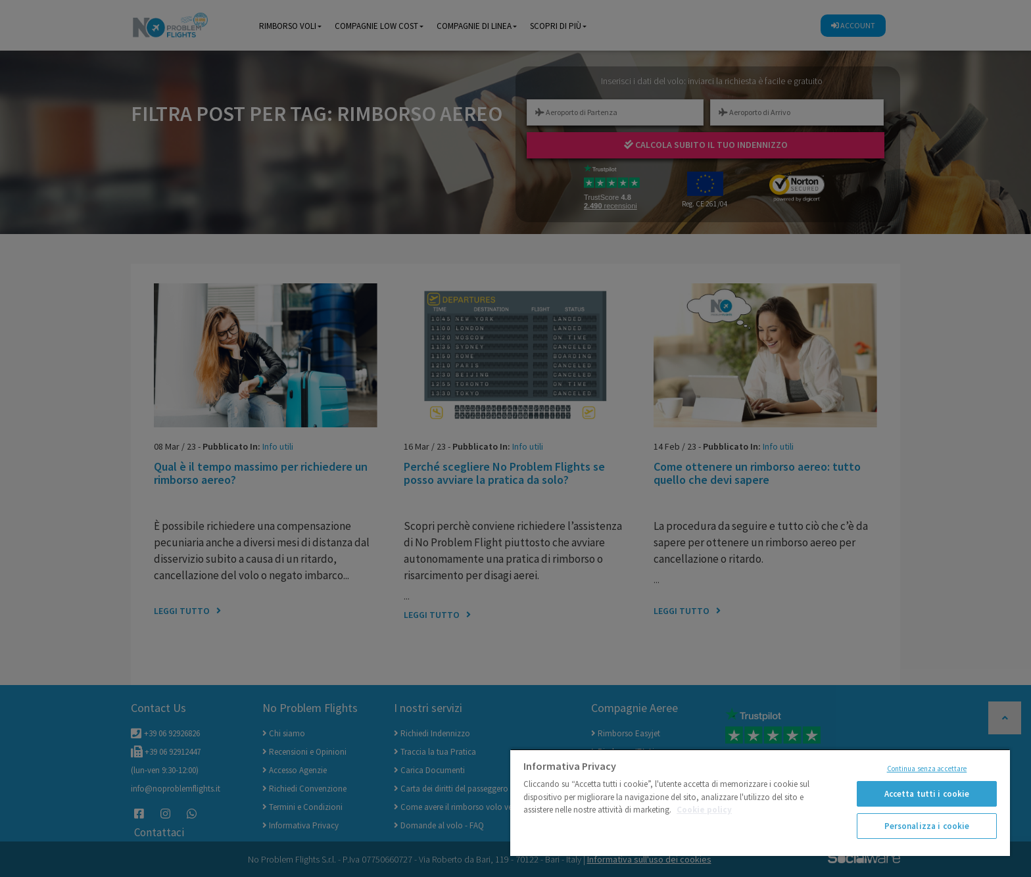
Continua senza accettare (927, 768)
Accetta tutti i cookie (927, 793)
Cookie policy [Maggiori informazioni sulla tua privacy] (704, 809)
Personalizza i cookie (927, 826)
